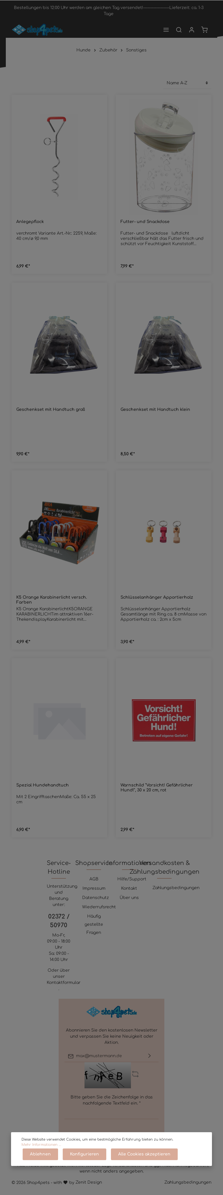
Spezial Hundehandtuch (42, 785)
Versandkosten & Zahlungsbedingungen (164, 867)
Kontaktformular (63, 982)
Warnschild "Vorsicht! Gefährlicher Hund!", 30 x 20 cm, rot (157, 788)
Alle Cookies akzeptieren (144, 1154)
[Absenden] (150, 1056)
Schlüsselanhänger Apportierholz (157, 597)
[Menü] (166, 29)
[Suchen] (179, 29)
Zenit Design (88, 1182)
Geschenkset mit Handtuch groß (50, 409)
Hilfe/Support (131, 879)
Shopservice (93, 863)
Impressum (93, 888)
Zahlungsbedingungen (175, 888)
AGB (93, 879)
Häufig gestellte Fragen (93, 924)
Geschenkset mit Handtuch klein (155, 409)
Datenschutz (95, 898)
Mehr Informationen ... (41, 1145)
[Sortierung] (187, 83)
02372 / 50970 (58, 921)
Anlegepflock (30, 222)
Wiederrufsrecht (99, 907)
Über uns (129, 898)
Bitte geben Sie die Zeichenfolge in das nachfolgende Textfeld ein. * (112, 1100)
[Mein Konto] (191, 29)
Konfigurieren (84, 1154)
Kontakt (129, 888)
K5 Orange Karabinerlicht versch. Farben (51, 600)
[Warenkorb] (204, 29)
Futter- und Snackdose (145, 222)
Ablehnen (40, 1154)
